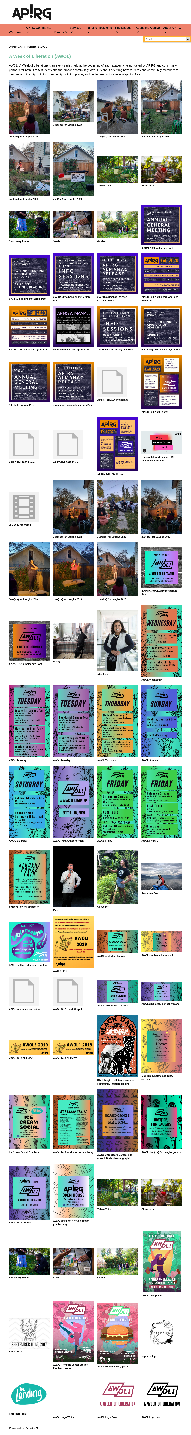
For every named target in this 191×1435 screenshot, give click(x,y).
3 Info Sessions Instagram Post (115, 349)
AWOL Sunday (149, 760)
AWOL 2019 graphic (20, 1222)
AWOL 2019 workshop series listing (73, 1152)
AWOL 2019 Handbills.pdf (67, 1009)
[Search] (165, 39)
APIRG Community (38, 27)
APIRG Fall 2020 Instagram (112, 400)
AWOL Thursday (106, 760)
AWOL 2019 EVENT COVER (112, 1005)
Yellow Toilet (104, 185)
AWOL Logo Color (107, 1417)
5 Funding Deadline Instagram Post (161, 349)
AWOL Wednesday (151, 680)
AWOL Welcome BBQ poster (113, 1366)
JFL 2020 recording (20, 525)
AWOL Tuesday (17, 760)
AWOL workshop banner (111, 956)
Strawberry (147, 185)
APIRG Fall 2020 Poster (154, 412)
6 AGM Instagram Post (21, 405)
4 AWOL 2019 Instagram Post (25, 664)
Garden (101, 241)
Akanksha (103, 674)
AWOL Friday (104, 841)
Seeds (56, 241)
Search (188, 39)
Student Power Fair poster (24, 906)
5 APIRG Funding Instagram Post (27, 299)
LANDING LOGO (18, 1414)
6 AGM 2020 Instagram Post (157, 248)
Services (75, 27)
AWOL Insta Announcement (68, 841)
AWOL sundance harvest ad (157, 955)
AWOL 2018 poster (151, 1295)
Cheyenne (103, 906)
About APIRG (172, 27)
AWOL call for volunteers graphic (28, 965)
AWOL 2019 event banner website (160, 1004)
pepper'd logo (149, 1356)
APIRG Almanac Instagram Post (71, 349)
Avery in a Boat (150, 893)
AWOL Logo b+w (150, 1417)
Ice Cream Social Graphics (24, 1152)
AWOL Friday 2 (149, 841)
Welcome (15, 32)
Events (59, 32)
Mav (55, 910)
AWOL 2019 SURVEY (21, 1058)
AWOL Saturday (18, 841)
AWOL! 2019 (60, 971)
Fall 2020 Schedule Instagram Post (28, 349)
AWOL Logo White (63, 1417)
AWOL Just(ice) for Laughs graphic (161, 1152)
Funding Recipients (99, 27)
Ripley (56, 661)
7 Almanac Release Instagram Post (73, 405)
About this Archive (148, 27)
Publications (123, 27)
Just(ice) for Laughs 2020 (23, 136)
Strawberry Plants (19, 241)
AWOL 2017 (15, 1351)
